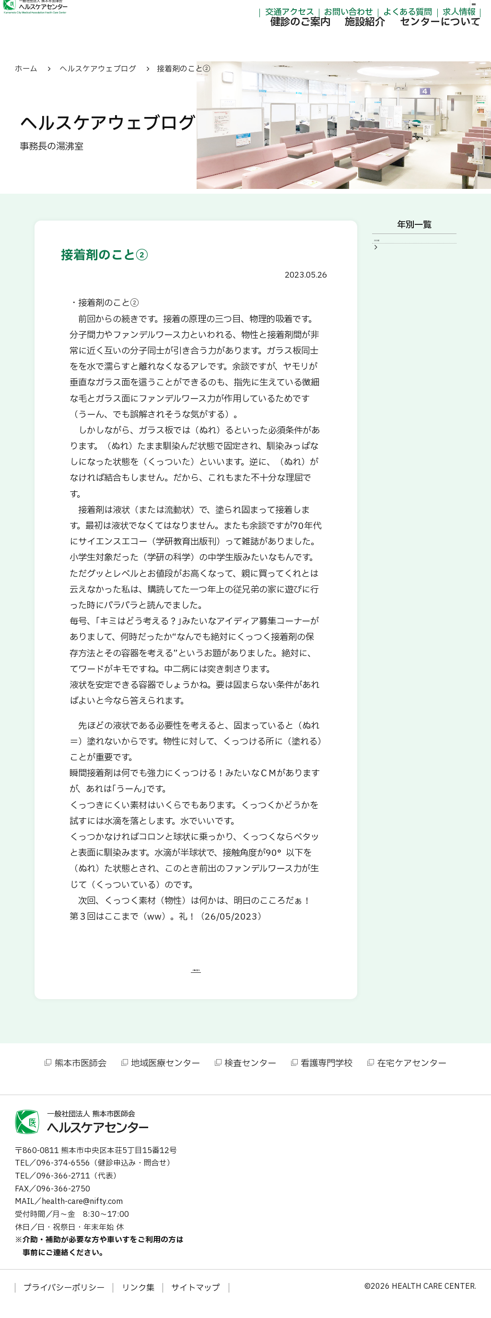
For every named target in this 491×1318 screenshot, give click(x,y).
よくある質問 (365, 13)
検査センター (250, 1075)
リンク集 (138, 1300)
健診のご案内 (257, 42)
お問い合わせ (305, 13)
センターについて (398, 42)
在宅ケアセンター (411, 1075)
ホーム (26, 69)
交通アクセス (246, 13)
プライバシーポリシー (64, 1300)
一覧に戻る (195, 977)
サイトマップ (195, 1300)
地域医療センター (165, 1075)
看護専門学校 (326, 1075)
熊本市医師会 (80, 1075)
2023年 (396, 247)
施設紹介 (323, 42)
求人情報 (416, 13)
